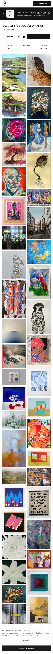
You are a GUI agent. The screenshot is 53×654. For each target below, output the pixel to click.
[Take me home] (4, 3)
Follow (38, 37)
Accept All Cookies (26, 648)
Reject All (26, 641)
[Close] (49, 627)
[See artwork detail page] (14, 73)
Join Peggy (42, 3)
